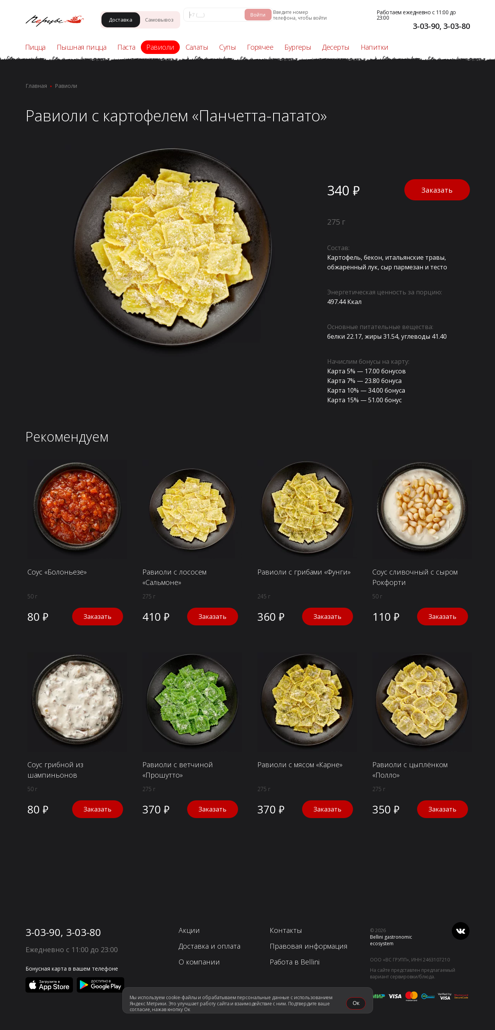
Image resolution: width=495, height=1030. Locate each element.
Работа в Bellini (294, 961)
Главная (36, 85)
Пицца (35, 47)
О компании (199, 961)
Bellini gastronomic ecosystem (391, 940)
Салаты (197, 47)
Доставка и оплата (209, 946)
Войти (257, 14)
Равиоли (160, 47)
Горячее (260, 47)
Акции (189, 930)
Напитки (375, 47)
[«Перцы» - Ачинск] (58, 22)
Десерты (335, 47)
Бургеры (297, 47)
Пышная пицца (81, 47)
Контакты (286, 930)
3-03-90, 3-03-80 (63, 932)
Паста (126, 47)
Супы (227, 47)
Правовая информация (309, 946)
